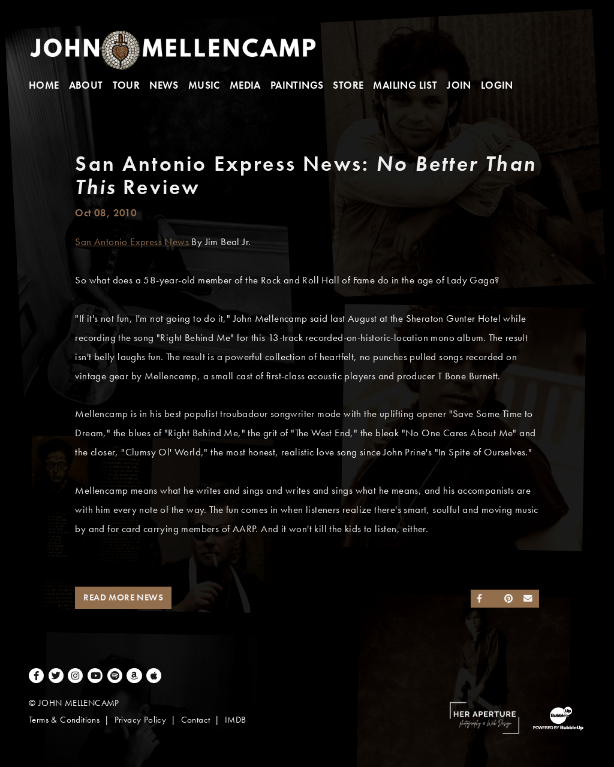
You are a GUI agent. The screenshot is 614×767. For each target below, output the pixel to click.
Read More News (123, 597)
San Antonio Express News (132, 241)
